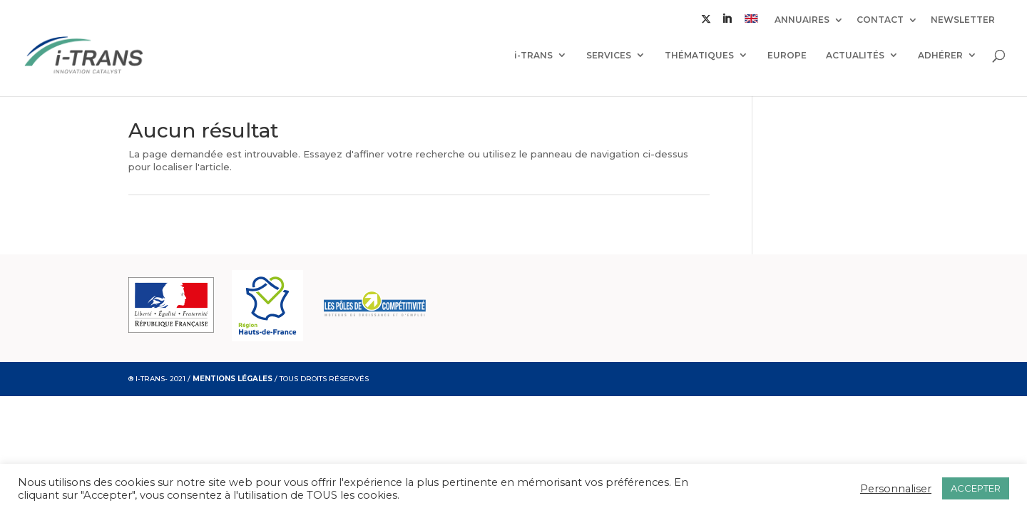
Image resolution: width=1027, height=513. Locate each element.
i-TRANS (533, 55)
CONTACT (880, 20)
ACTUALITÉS (855, 55)
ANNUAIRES (802, 20)
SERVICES (608, 55)
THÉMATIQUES (699, 55)
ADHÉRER (940, 55)
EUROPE (787, 55)
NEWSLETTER (963, 20)
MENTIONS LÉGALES (232, 378)
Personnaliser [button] (895, 488)
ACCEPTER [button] (976, 488)
